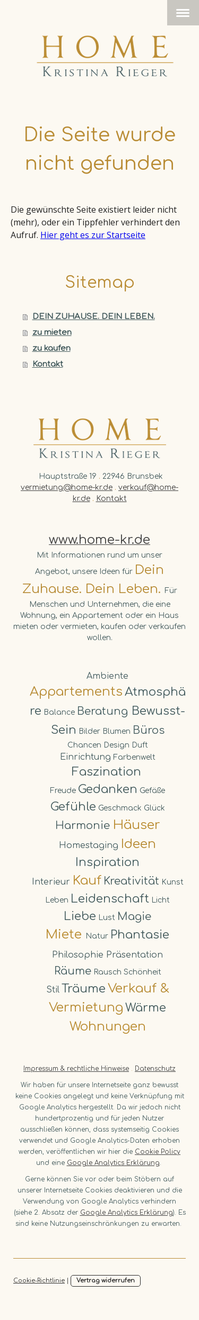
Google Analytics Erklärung (113, 1163)
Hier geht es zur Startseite (92, 235)
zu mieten (52, 332)
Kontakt (47, 364)
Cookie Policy (157, 1151)
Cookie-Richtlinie (39, 1280)
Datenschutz (155, 1068)
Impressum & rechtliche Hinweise (76, 1068)
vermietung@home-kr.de (67, 487)
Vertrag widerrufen (105, 1280)
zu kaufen (51, 348)
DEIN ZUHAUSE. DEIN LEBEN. (93, 316)
